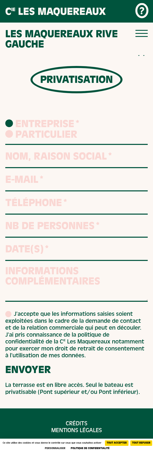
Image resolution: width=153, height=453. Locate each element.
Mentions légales (76, 431)
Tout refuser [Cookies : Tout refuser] (141, 443)
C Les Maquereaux (55, 12)
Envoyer (28, 371)
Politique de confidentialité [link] (90, 448)
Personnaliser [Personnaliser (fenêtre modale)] (55, 448)
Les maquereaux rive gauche (61, 40)
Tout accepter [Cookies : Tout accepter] (117, 443)
